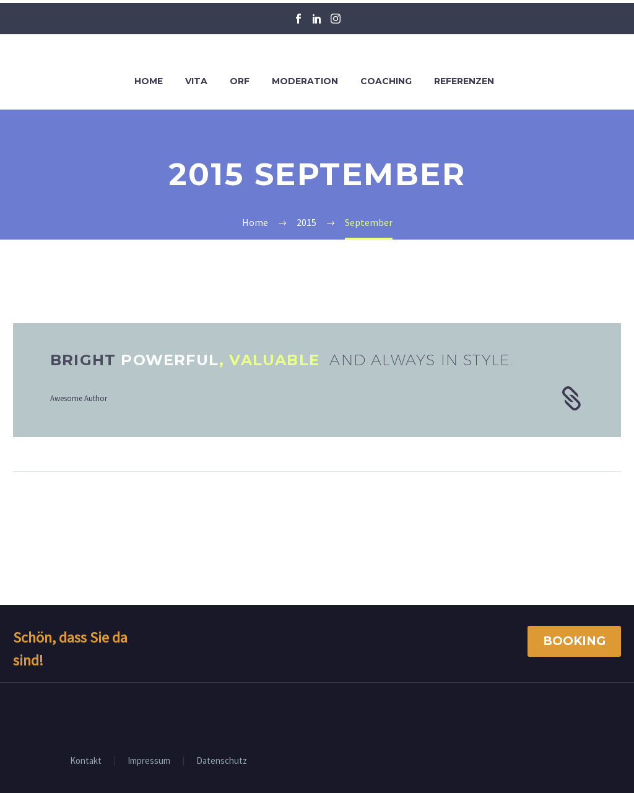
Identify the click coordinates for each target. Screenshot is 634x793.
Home (148, 81)
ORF (240, 81)
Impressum (149, 761)
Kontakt (86, 761)
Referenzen (464, 81)
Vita (196, 81)
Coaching (386, 81)
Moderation (305, 81)
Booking (574, 641)
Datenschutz (221, 761)
